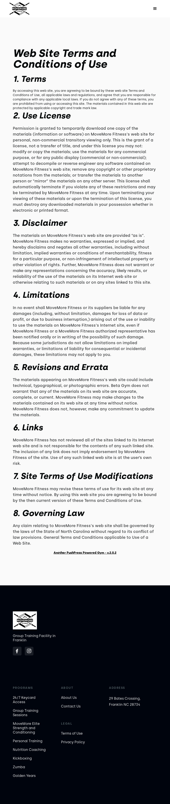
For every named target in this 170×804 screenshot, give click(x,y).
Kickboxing (22, 758)
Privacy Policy (73, 742)
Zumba (19, 767)
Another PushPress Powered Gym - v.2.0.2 (85, 553)
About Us (69, 698)
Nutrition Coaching (29, 750)
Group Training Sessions (25, 713)
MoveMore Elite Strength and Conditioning (26, 728)
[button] (155, 8)
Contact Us (71, 706)
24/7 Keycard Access (24, 700)
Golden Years (24, 776)
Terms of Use (72, 733)
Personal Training (27, 741)
